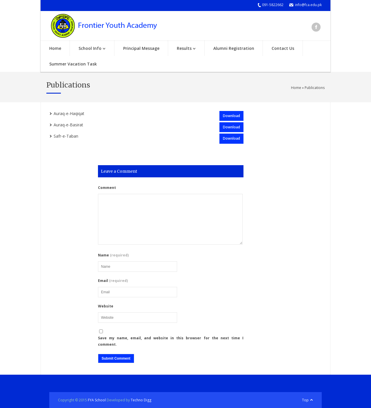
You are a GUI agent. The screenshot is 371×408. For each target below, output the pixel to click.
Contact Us (283, 48)
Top (305, 400)
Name (113, 255)
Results (183, 48)
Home (55, 48)
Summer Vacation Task (73, 64)
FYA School (97, 400)
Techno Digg (141, 400)
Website (105, 306)
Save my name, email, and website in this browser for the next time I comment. (171, 341)
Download (231, 115)
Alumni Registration (233, 48)
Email (113, 280)
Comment (107, 187)
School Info (89, 48)
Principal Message (141, 48)
